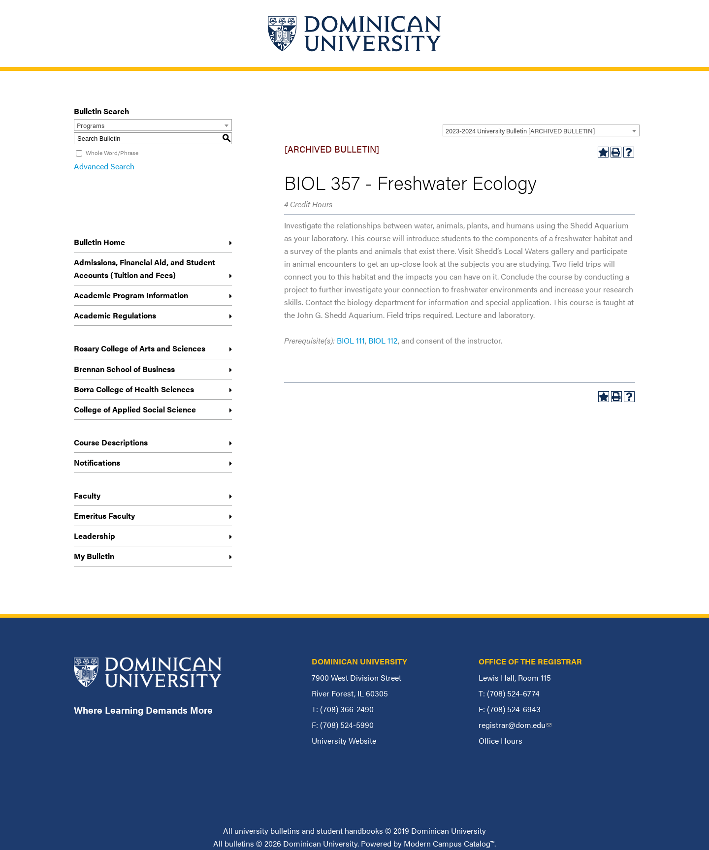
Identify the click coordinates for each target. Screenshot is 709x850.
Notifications (97, 462)
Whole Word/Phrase (112, 152)
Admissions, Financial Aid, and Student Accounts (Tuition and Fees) (144, 268)
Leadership (94, 535)
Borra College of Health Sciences (134, 389)
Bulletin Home (99, 242)
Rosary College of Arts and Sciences (139, 348)
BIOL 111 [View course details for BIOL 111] (351, 340)
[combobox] (541, 130)
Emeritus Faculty (104, 515)
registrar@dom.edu (515, 724)
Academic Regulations (115, 315)
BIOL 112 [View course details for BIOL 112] (383, 340)
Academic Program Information (131, 295)
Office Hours (500, 740)
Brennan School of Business (124, 369)
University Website (344, 740)
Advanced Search (104, 166)
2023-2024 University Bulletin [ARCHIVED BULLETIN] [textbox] (520, 130)
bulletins (239, 843)
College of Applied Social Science (135, 409)
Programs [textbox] (90, 125)
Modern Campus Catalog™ (449, 843)
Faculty (87, 495)
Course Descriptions (111, 442)
